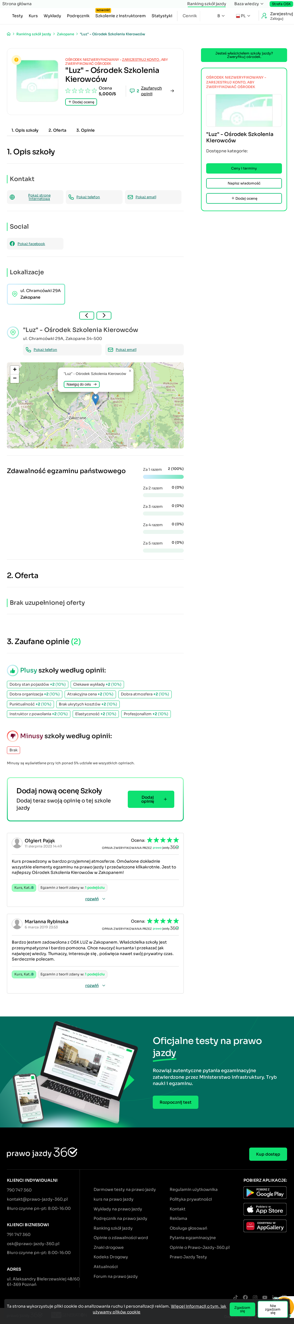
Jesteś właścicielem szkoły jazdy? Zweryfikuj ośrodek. (244, 55)
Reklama (178, 1218)
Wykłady (52, 15)
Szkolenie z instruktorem (120, 14)
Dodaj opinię (154, 799)
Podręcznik (78, 15)
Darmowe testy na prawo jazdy (125, 1189)
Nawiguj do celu (82, 384)
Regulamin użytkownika (194, 1189)
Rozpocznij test (176, 1102)
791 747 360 (18, 1234)
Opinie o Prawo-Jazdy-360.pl (200, 1247)
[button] (95, 399)
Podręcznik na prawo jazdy (120, 1218)
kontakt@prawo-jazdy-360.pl (37, 1199)
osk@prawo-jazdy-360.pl (33, 1243)
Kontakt (177, 1209)
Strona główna (17, 3)
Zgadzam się (242, 1309)
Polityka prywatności (191, 1199)
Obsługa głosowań (188, 1228)
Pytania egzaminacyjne (193, 1237)
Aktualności (106, 1266)
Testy (17, 15)
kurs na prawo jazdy (114, 1199)
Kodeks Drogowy (111, 1256)
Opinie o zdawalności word (121, 1237)
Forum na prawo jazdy (116, 1276)
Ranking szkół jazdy (206, 3)
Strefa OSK (281, 4)
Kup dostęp (268, 1154)
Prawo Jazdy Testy (188, 1256)
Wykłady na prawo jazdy (118, 1209)
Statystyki (162, 15)
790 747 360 (19, 1190)
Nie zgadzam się (273, 1309)
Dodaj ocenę (81, 102)
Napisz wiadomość (244, 183)
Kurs (33, 15)
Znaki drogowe (109, 1247)
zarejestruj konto (141, 59)
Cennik (190, 15)
